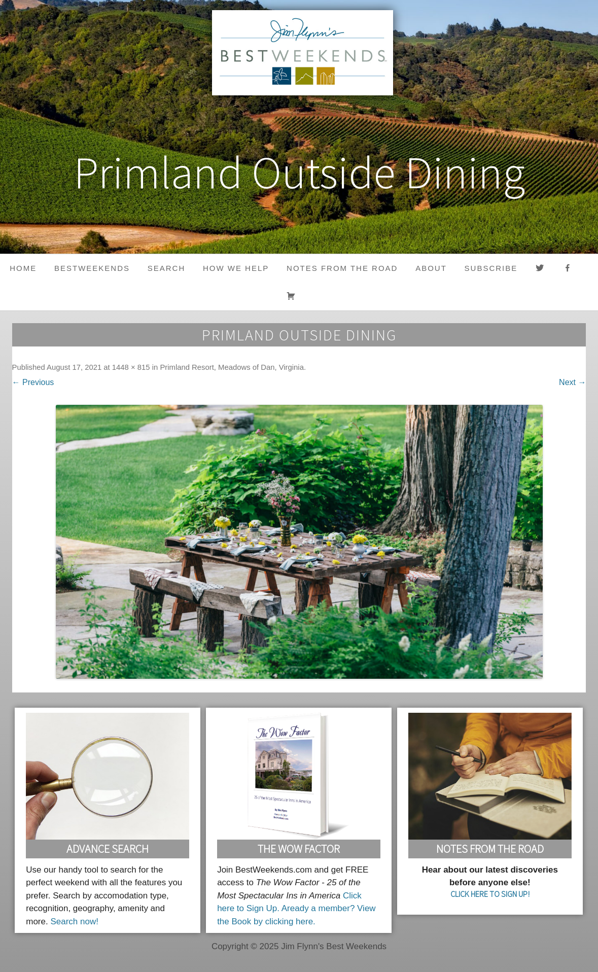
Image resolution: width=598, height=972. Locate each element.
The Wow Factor (299, 848)
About (431, 268)
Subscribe (491, 268)
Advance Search (107, 848)
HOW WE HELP (236, 268)
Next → (572, 382)
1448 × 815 (131, 367)
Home (23, 268)
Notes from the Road (342, 268)
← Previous (33, 382)
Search (167, 268)
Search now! (74, 921)
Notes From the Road (490, 848)
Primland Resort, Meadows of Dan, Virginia (232, 367)
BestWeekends (92, 268)
